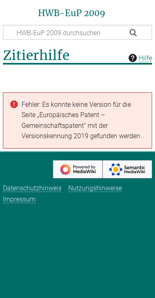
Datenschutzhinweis (32, 188)
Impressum (19, 199)
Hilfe (139, 58)
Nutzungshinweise (95, 188)
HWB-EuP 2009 (71, 13)
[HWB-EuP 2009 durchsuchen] (77, 32)
